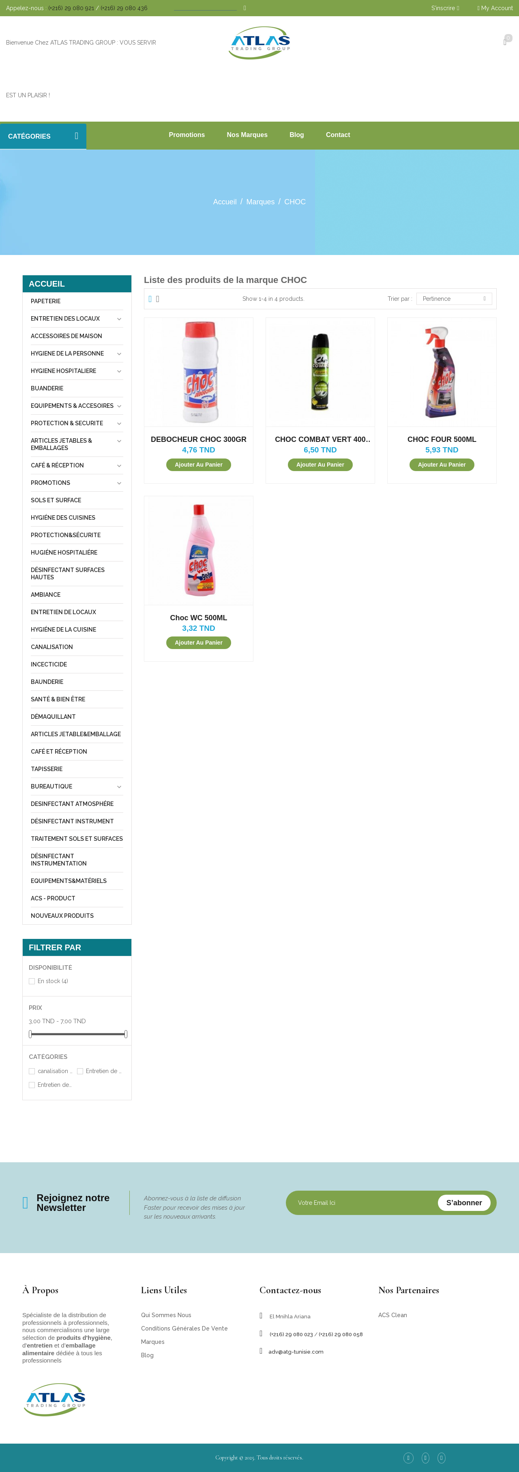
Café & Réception (57, 465)
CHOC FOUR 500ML (441, 439)
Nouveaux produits (62, 916)
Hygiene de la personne (67, 353)
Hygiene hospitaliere (63, 371)
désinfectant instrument (72, 821)
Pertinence (454, 298)
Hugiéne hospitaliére (64, 552)
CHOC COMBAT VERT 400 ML (320, 439)
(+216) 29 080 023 (291, 1334)
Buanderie (47, 388)
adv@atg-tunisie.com (296, 1352)
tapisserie (46, 769)
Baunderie (47, 682)
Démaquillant (53, 717)
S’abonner (464, 1203)
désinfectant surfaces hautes (68, 574)
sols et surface (56, 500)
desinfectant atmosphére (72, 804)
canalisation (52, 647)
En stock (53, 981)
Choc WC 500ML (198, 618)
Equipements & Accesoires (72, 406)
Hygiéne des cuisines (63, 517)
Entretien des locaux (65, 318)
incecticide (49, 664)
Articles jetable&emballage (76, 734)
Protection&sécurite (66, 535)
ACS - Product (53, 898)
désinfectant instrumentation (59, 860)
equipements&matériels (69, 881)
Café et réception (59, 751)
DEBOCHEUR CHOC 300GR (199, 439)
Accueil (47, 283)
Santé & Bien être (58, 699)
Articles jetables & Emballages (61, 444)
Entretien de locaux (63, 612)
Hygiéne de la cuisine (63, 629)
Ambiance (45, 594)
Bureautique (51, 786)
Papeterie (45, 301)
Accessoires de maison (66, 336)
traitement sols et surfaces (77, 839)
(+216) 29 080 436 (124, 8)
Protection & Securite (67, 423)
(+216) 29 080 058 (341, 1334)
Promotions (50, 483)
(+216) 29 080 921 (71, 8)
